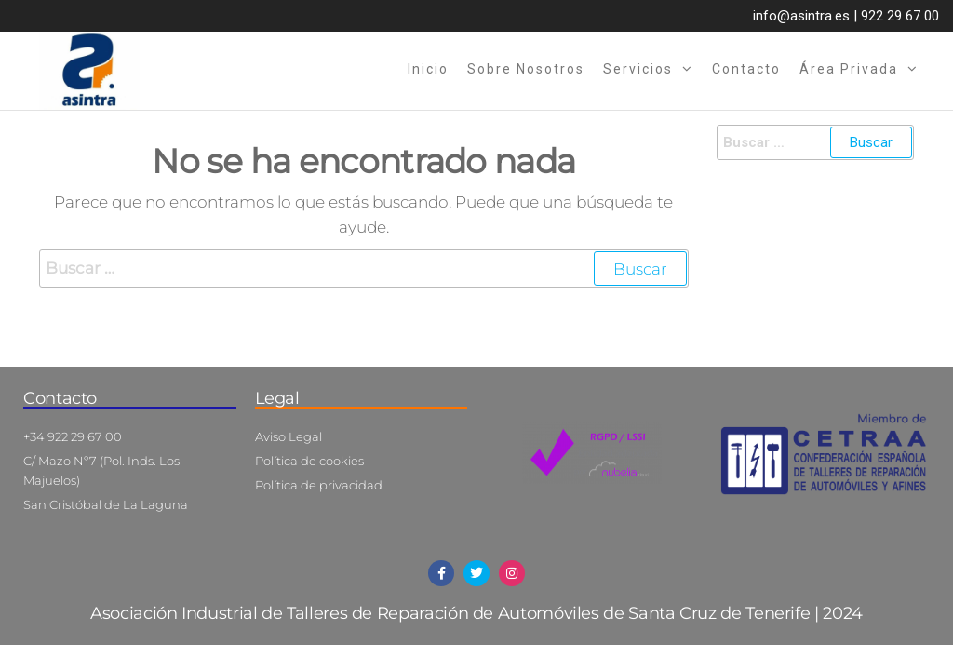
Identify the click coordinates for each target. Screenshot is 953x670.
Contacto (746, 68)
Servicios (638, 68)
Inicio (428, 68)
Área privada (848, 68)
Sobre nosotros (525, 68)
